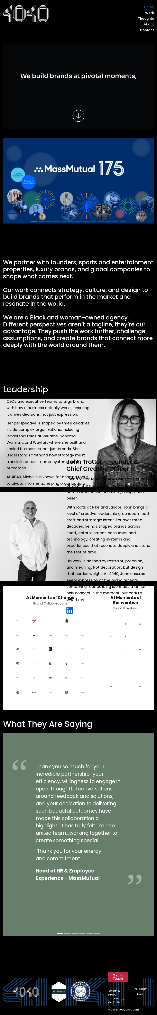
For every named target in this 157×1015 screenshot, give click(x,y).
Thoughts (146, 19)
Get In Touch (117, 977)
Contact (148, 30)
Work (150, 13)
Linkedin (139, 994)
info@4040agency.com (121, 1009)
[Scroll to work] (78, 116)
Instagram (140, 989)
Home (149, 7)
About (149, 24)
